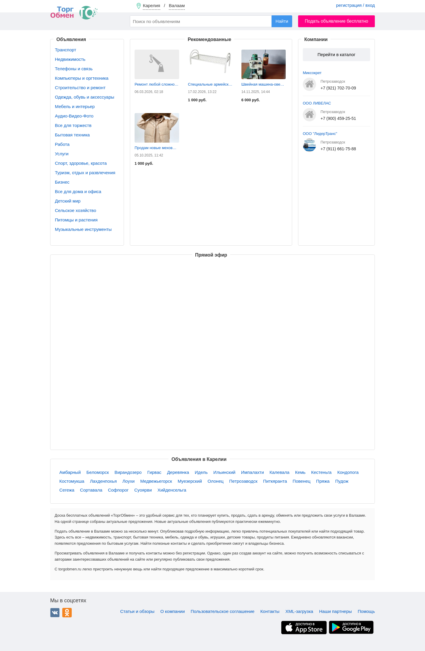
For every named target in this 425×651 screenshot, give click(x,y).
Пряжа (322, 481)
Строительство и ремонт (80, 87)
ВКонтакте (55, 612)
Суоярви (143, 489)
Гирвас (154, 472)
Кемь (300, 472)
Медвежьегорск (156, 481)
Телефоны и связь (74, 68)
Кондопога (348, 472)
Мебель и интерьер (75, 106)
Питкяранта (275, 481)
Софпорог (118, 489)
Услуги (61, 153)
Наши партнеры (335, 611)
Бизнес (62, 182)
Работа (62, 144)
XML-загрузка (299, 611)
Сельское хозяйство (75, 210)
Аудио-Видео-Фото (74, 115)
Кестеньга (321, 472)
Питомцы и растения (76, 219)
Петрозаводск (243, 481)
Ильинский (224, 472)
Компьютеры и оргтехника (81, 78)
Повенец (301, 481)
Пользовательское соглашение (222, 611)
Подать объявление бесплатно (336, 21)
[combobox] (211, 21)
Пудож (342, 481)
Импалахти (252, 472)
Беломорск (97, 472)
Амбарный (70, 472)
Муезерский (190, 481)
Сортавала (91, 489)
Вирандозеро (128, 472)
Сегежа (66, 489)
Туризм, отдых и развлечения (85, 172)
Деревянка (178, 472)
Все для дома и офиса (78, 191)
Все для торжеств (73, 125)
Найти (282, 21)
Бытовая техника (72, 134)
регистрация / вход (355, 5)
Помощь (366, 611)
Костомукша (71, 481)
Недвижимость (70, 59)
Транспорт (65, 49)
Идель (201, 472)
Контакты (269, 611)
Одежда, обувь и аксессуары (84, 96)
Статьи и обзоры (137, 611)
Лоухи (128, 481)
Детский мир (68, 200)
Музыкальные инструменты (83, 229)
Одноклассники (67, 612)
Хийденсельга (171, 489)
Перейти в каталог (336, 54)
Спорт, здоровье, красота (81, 163)
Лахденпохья (103, 481)
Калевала (279, 472)
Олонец (215, 481)
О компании (172, 611)
